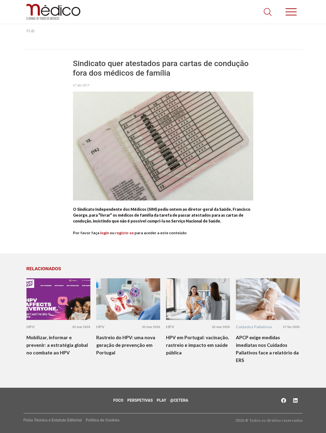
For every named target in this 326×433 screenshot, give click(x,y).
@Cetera (179, 400)
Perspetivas (140, 400)
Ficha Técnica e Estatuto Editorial (53, 420)
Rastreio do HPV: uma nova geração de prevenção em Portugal (125, 345)
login (104, 232)
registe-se (124, 232)
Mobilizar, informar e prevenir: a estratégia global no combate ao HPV (57, 345)
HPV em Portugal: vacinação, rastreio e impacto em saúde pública (197, 345)
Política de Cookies (103, 420)
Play (161, 400)
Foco (118, 400)
